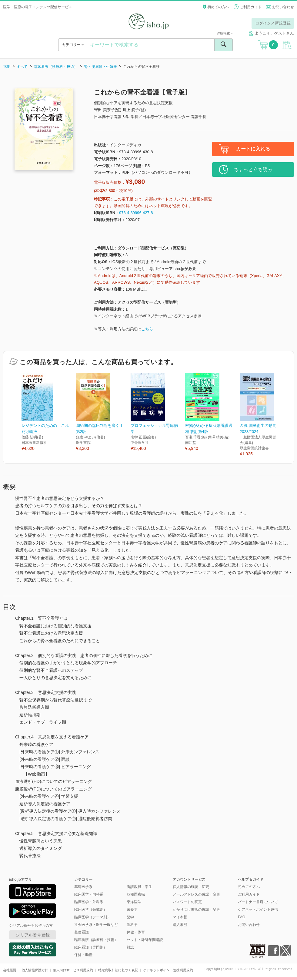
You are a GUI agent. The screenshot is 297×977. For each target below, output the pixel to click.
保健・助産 (83, 955)
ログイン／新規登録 (273, 23)
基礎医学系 (83, 887)
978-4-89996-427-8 (136, 212)
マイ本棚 (180, 917)
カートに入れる (253, 148)
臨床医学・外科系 (88, 902)
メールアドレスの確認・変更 (196, 894)
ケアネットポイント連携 (258, 909)
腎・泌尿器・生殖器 (100, 66)
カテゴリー (72, 44)
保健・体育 (136, 932)
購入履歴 (180, 925)
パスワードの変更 (187, 902)
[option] (49, 412)
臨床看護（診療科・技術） (56, 66)
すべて (22, 66)
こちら (147, 329)
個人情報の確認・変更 (191, 887)
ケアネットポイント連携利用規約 (168, 970)
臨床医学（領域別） (90, 909)
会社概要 (9, 970)
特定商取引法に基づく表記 (118, 970)
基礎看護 (81, 932)
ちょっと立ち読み (253, 169)
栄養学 (132, 909)
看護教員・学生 (139, 887)
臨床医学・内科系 (88, 894)
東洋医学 (134, 902)
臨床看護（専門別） (90, 947)
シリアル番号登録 (33, 934)
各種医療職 (136, 894)
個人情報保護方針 (35, 970)
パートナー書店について (258, 902)
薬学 (130, 917)
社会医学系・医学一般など (96, 925)
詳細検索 (225, 33)
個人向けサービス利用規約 (73, 970)
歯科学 (132, 925)
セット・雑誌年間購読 (145, 940)
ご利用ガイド (251, 7)
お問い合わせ (283, 7)
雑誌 (130, 947)
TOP (6, 66)
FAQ (241, 917)
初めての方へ (218, 7)
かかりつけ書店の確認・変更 (196, 909)
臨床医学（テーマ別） (92, 917)
